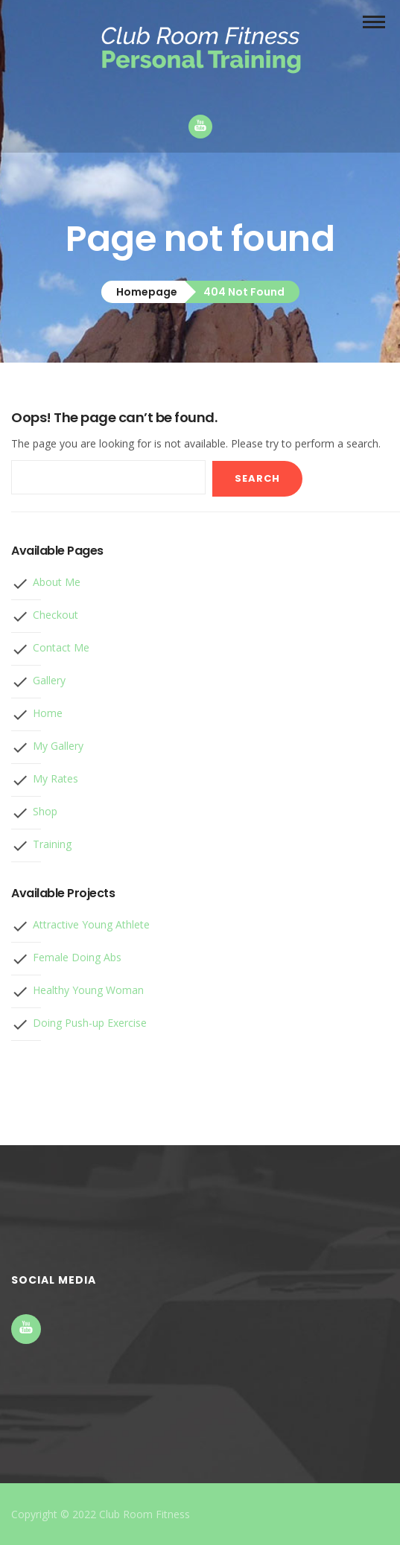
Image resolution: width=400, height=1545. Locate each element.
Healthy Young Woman (88, 990)
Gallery (49, 680)
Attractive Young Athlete (91, 924)
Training (52, 844)
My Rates (55, 778)
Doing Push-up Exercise (90, 1023)
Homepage (146, 292)
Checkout (55, 615)
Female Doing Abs (77, 957)
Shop (45, 811)
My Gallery (58, 746)
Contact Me (61, 647)
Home (48, 713)
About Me (56, 582)
